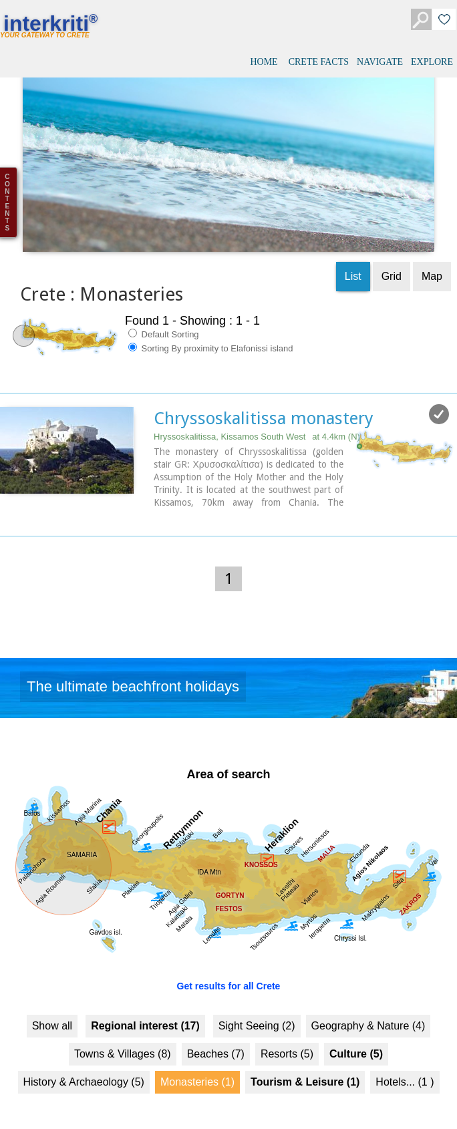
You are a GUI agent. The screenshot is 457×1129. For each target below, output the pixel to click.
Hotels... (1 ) (404, 1069)
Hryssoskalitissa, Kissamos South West (257, 425)
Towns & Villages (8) (122, 1041)
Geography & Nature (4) (368, 1013)
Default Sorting (163, 322)
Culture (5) (356, 1041)
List (353, 264)
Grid (392, 264)
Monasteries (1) (197, 1069)
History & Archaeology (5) (83, 1069)
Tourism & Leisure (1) (305, 1069)
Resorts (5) (287, 1041)
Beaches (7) (216, 1041)
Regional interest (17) (145, 1013)
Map (432, 264)
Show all (52, 1013)
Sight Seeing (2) (256, 1013)
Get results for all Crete (229, 973)
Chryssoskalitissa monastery (263, 406)
